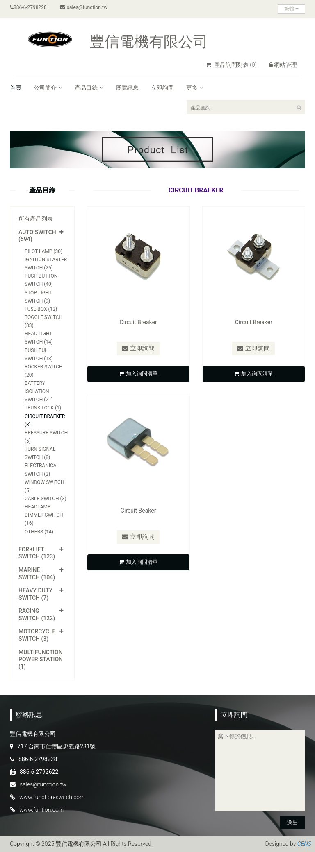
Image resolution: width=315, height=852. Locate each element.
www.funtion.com (41, 810)
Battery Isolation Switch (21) (39, 391)
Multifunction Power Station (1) (40, 659)
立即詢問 (162, 87)
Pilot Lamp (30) (43, 251)
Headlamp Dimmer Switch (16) (44, 515)
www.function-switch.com (52, 797)
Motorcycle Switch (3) (36, 635)
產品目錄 (89, 87)
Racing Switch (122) (36, 614)
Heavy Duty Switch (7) (35, 594)
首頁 (15, 87)
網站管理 (283, 64)
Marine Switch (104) (36, 574)
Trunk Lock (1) (43, 408)
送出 (292, 822)
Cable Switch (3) (45, 499)
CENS (304, 844)
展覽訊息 (127, 87)
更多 (194, 87)
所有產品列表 (35, 218)
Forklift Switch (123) (36, 553)
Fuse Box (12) (41, 309)
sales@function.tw (83, 7)
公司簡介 (48, 87)
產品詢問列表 (231, 64)
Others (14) (39, 532)
